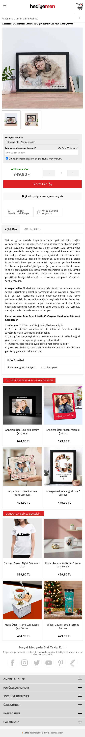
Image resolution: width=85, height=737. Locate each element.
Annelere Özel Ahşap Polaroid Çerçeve (63, 431)
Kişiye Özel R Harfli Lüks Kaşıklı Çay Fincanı (22, 626)
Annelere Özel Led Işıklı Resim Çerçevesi (22, 431)
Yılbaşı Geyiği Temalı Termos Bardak (63, 626)
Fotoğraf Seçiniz (13, 137)
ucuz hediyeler (49, 367)
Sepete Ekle (42, 184)
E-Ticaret (32, 732)
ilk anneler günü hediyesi (21, 367)
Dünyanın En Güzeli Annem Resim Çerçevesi (22, 493)
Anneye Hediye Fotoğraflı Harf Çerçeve (63, 493)
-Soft (25, 732)
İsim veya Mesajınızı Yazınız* (20, 147)
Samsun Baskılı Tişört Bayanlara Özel (22, 565)
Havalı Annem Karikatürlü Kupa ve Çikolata (63, 565)
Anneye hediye (13, 288)
